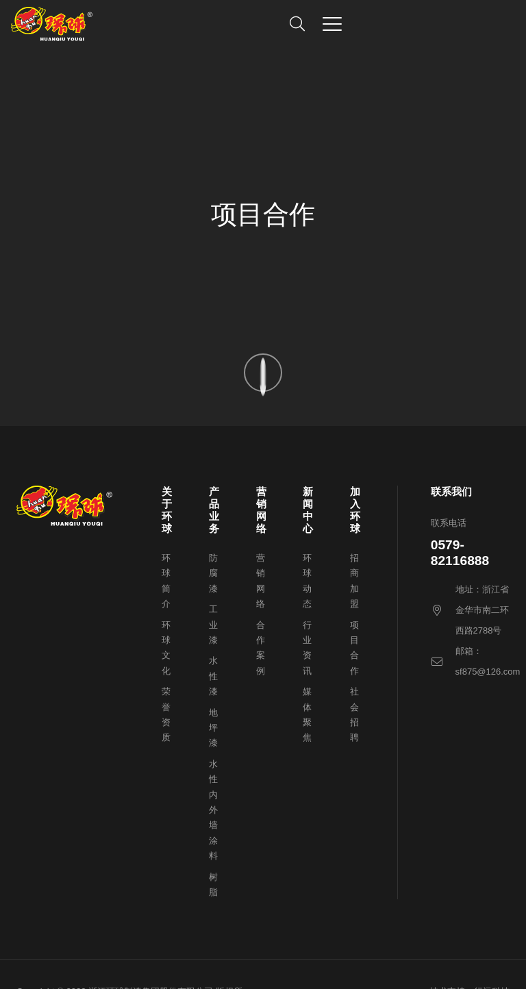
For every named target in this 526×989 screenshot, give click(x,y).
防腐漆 (213, 573)
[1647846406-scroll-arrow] (263, 372)
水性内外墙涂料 (213, 810)
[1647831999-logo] (51, 24)
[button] (297, 24)
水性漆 (213, 676)
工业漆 (213, 624)
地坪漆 (213, 728)
